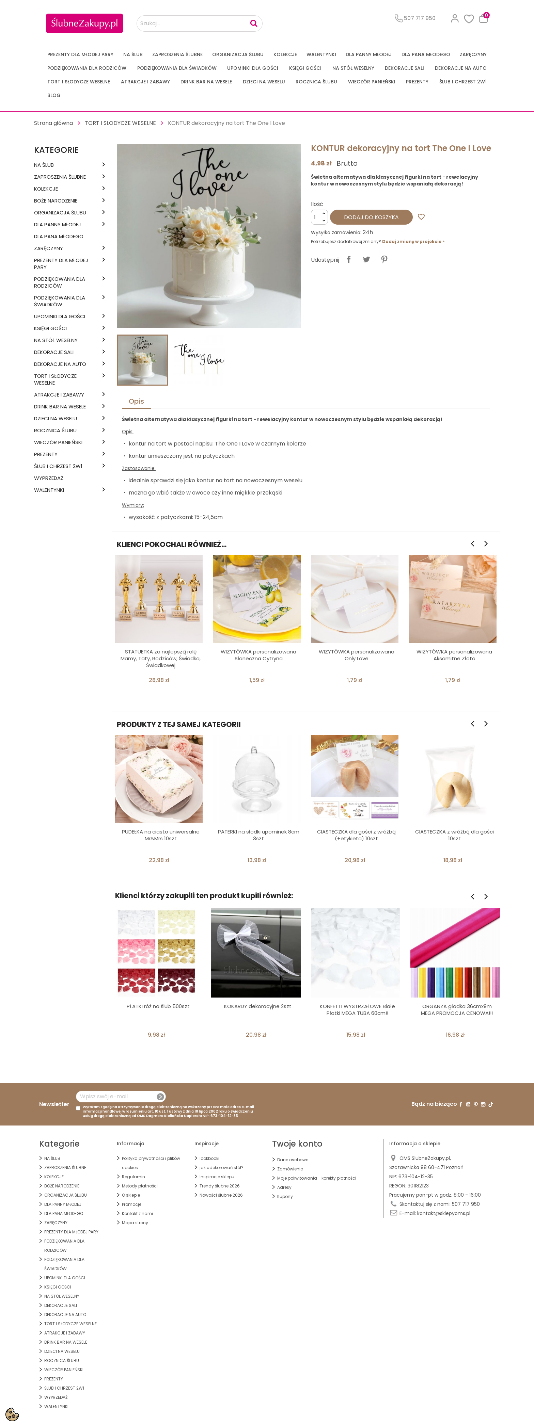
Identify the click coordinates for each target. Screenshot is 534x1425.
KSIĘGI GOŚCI (305, 68)
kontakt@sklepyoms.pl (443, 1213)
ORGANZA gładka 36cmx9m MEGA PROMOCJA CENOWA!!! (457, 1010)
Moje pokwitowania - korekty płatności (316, 1178)
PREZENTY (417, 81)
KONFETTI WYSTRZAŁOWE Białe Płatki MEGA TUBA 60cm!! (357, 1010)
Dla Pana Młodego (426, 54)
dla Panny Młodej (369, 54)
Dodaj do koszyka (371, 217)
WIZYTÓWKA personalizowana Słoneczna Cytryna (258, 655)
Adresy (284, 1187)
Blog (54, 95)
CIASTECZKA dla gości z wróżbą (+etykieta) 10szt (356, 835)
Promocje (131, 1204)
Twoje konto (297, 1143)
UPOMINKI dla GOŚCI (252, 68)
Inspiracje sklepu (217, 1177)
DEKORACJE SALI (404, 68)
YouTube (468, 1104)
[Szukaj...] (200, 23)
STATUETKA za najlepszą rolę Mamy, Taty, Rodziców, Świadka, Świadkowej (161, 658)
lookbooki (209, 1158)
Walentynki (321, 54)
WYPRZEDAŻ (48, 478)
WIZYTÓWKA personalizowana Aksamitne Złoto (454, 655)
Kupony (285, 1196)
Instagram (483, 1104)
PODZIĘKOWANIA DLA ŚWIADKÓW (177, 68)
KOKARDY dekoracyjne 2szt (258, 1006)
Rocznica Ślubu (316, 81)
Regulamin (133, 1177)
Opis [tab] (136, 401)
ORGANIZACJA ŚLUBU (238, 54)
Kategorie (56, 150)
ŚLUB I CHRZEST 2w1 (463, 81)
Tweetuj (366, 259)
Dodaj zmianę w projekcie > (413, 241)
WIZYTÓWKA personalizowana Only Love (356, 655)
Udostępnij (349, 259)
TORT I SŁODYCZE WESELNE (78, 81)
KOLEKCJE (285, 54)
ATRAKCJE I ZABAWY (145, 81)
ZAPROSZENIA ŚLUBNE (177, 54)
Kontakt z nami (137, 1213)
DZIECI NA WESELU (264, 81)
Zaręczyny (473, 54)
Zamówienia (290, 1169)
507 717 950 (466, 1204)
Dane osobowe (292, 1160)
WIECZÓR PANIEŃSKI (371, 81)
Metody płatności (140, 1186)
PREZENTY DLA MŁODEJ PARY (80, 54)
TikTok (491, 1104)
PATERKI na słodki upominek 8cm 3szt (258, 835)
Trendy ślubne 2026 (220, 1186)
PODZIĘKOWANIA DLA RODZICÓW (86, 68)
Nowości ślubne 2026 (221, 1195)
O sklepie (131, 1195)
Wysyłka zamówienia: (336, 232)
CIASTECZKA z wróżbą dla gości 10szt (454, 835)
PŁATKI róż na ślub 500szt (158, 1006)
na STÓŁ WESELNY (353, 68)
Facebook (461, 1104)
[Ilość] (319, 217)
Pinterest (384, 259)
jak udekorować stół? (222, 1167)
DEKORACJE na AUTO (461, 68)
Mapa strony (135, 1223)
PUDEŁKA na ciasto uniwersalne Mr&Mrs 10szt (161, 835)
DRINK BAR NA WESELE (206, 81)
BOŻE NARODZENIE (55, 200)
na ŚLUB (133, 54)
